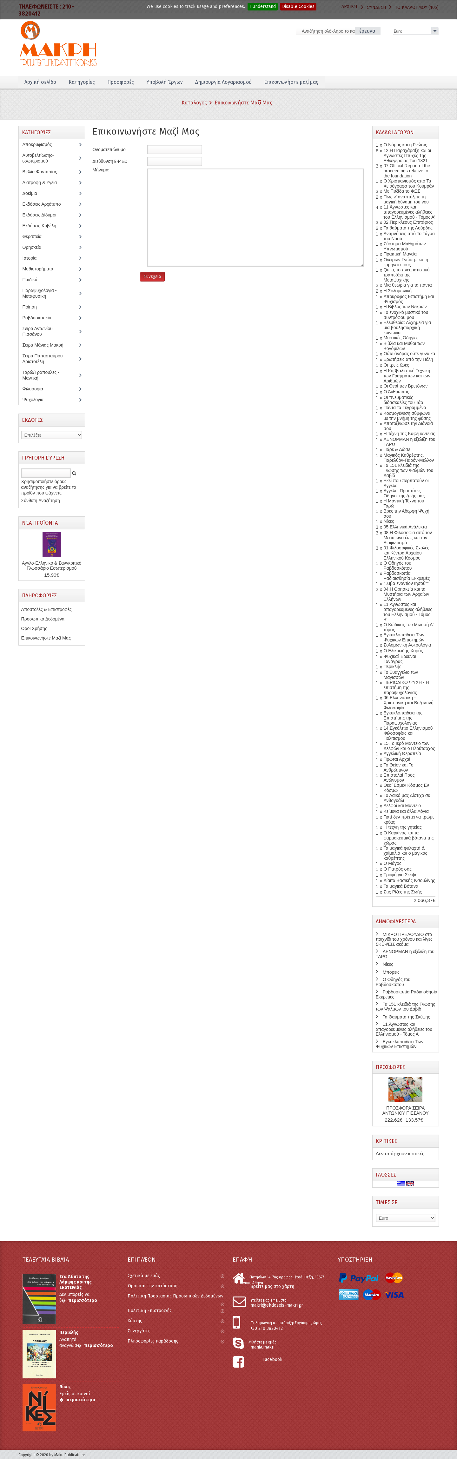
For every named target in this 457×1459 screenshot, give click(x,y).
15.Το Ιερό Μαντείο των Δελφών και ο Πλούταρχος (409, 746)
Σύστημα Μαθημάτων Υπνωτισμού (404, 246)
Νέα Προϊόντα (40, 523)
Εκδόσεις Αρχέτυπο (45, 204)
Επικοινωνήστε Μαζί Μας (243, 103)
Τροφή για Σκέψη (400, 874)
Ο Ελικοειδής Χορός (403, 650)
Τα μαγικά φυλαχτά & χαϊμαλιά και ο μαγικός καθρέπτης (405, 853)
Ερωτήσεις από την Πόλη (408, 359)
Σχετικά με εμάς (176, 1275)
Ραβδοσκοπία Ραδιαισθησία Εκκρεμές (406, 576)
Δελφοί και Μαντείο (402, 805)
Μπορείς (391, 972)
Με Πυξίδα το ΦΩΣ (401, 191)
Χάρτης (176, 1320)
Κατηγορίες (82, 82)
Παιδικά (33, 279)
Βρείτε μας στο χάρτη (272, 1286)
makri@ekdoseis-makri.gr (276, 1305)
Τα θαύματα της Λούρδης (407, 227)
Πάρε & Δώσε (396, 449)
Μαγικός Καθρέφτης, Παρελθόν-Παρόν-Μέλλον (408, 458)
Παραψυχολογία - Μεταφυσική (40, 293)
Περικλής (392, 666)
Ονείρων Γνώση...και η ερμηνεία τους (405, 262)
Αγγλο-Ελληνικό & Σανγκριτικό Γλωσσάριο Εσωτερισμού (51, 565)
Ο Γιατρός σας (397, 869)
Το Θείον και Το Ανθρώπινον (398, 767)
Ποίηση (33, 306)
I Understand (262, 6)
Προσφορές (121, 82)
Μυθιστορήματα (41, 268)
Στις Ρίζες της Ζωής (402, 891)
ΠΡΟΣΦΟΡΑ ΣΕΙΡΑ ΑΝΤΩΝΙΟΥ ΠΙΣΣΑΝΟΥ (405, 1110)
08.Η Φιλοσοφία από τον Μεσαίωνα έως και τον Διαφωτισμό (407, 537)
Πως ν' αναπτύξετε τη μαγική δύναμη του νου (405, 199)
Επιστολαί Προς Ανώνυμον (398, 778)
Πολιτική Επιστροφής (176, 1310)
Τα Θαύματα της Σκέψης (406, 1016)
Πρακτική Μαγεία (400, 253)
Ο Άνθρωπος (396, 391)
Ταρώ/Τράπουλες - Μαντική (41, 375)
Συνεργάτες (176, 1331)
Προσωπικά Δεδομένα (43, 618)
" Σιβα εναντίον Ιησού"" (405, 583)
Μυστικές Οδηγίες (400, 337)
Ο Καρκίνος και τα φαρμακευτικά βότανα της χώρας (408, 838)
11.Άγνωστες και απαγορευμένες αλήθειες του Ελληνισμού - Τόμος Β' (407, 612)
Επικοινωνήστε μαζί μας (294, 82)
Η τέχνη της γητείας (402, 827)
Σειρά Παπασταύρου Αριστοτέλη (43, 358)
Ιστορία (33, 258)
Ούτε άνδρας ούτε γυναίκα (409, 353)
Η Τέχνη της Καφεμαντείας (409, 433)
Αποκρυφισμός (42, 144)
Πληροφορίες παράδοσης (176, 1341)
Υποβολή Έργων (165, 82)
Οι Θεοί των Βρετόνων (405, 385)
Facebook (272, 1359)
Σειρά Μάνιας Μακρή (46, 345)
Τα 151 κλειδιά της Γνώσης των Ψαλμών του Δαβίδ (408, 470)
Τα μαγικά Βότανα (400, 886)
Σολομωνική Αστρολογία (407, 644)
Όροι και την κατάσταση (176, 1286)
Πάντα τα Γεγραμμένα (404, 407)
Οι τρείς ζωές (396, 365)
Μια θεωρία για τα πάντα (407, 285)
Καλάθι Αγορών (395, 132)
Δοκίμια (33, 193)
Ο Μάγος (392, 863)
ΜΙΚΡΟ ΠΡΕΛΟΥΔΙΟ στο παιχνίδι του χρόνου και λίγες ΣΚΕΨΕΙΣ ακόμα (404, 939)
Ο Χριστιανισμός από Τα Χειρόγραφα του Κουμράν (408, 183)
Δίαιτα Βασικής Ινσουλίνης (409, 880)
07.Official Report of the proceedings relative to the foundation (406, 170)
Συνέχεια (152, 276)
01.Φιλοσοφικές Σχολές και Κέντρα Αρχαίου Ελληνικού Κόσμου (406, 552)
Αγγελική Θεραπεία (402, 753)
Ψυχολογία (38, 399)
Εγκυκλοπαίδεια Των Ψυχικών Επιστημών (403, 637)
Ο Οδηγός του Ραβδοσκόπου (397, 565)
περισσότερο (83, 1300)
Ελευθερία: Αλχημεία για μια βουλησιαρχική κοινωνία (407, 327)
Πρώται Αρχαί (396, 759)
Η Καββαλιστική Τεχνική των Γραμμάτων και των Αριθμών (406, 375)
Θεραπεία (35, 236)
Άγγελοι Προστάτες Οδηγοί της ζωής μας (404, 493)
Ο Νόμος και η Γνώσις (405, 144)
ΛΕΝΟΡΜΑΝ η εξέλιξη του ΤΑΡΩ (405, 954)
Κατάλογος (194, 103)
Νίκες (388, 521)
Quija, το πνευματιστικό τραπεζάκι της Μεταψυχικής (406, 274)
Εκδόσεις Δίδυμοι (43, 214)
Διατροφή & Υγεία (43, 182)
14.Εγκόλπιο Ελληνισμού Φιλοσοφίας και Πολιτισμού (408, 733)
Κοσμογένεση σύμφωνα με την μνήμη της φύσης (407, 416)
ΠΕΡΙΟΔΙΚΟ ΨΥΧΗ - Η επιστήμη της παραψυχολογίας (406, 687)
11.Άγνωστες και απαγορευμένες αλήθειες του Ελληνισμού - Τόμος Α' (409, 212)
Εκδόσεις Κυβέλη (44, 225)
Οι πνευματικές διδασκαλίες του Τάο (403, 400)
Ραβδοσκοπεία (40, 317)
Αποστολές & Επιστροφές (46, 609)
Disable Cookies (298, 6)
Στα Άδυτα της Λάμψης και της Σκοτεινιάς (75, 1282)
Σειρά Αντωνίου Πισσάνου (38, 331)
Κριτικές (386, 1141)
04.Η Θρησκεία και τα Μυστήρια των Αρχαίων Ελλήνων (406, 594)
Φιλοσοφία (37, 388)
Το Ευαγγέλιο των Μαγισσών (400, 675)
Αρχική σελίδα (40, 82)
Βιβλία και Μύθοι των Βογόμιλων (404, 346)
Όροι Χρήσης (34, 628)
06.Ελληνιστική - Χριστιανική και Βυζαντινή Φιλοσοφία (408, 702)
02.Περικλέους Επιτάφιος (408, 222)
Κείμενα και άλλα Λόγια (405, 811)
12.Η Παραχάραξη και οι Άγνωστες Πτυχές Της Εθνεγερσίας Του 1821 (407, 155)
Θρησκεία (37, 247)
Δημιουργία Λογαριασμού (225, 82)
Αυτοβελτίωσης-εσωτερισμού (39, 158)
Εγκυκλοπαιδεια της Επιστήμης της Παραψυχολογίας (402, 718)
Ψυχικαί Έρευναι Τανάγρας (399, 659)
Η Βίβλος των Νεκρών (405, 306)
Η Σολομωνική (397, 290)
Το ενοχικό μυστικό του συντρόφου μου (405, 315)
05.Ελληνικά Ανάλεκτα (405, 526)
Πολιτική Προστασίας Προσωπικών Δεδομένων (176, 1298)
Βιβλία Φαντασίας (43, 171)
